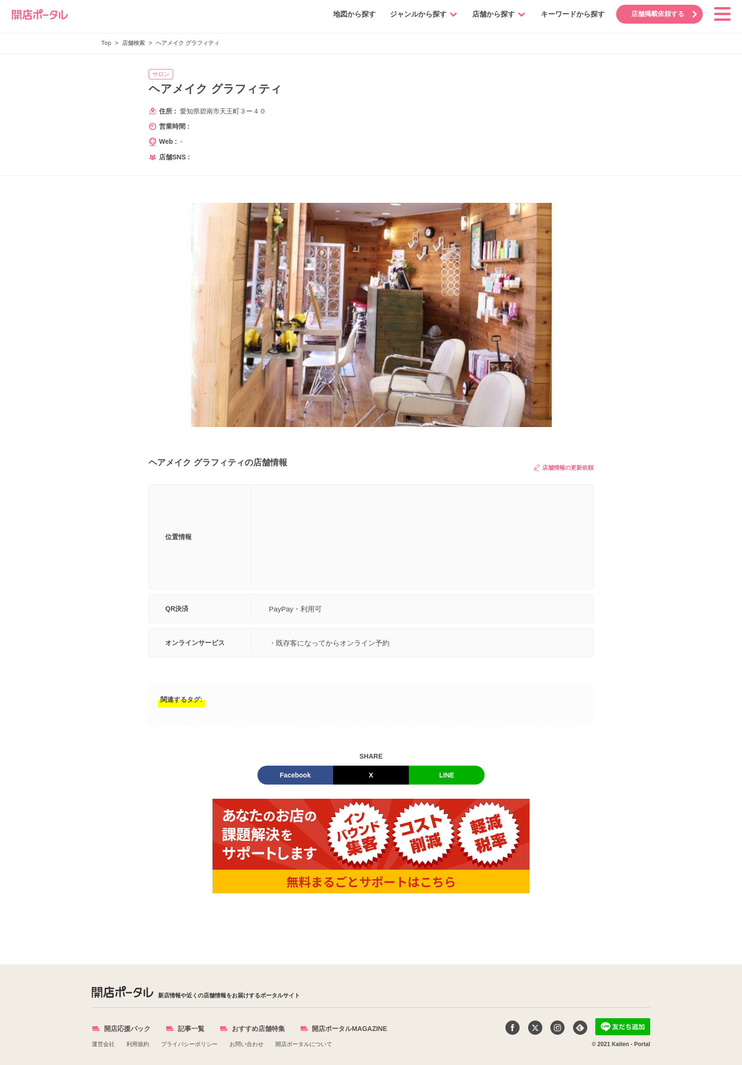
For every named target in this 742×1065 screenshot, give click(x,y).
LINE (446, 775)
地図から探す (352, 14)
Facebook (295, 775)
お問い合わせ (247, 1044)
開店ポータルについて (303, 1044)
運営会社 (103, 1044)
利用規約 (137, 1044)
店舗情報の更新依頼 (563, 467)
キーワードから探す (571, 14)
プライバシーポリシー (189, 1044)
